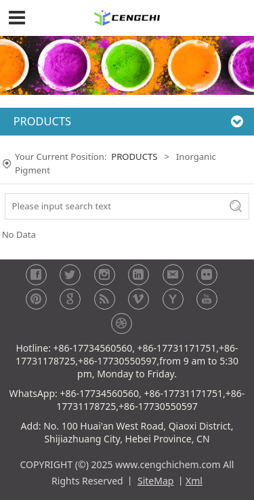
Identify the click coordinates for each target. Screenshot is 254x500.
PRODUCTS (134, 156)
